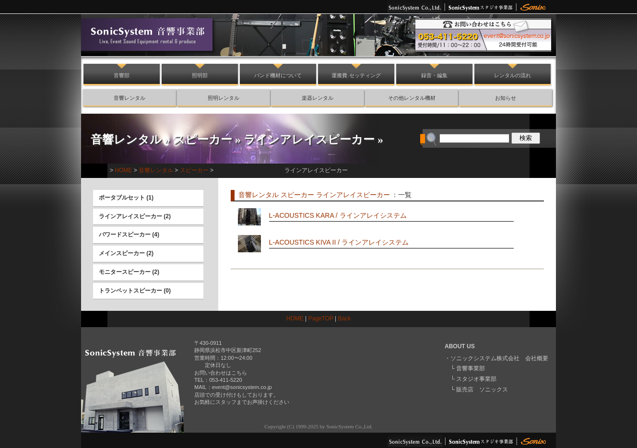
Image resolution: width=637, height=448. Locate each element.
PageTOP (320, 318)
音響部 (122, 75)
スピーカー (202, 139)
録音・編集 (434, 75)
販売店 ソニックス (482, 389)
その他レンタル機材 (412, 98)
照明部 (200, 75)
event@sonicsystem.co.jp (242, 387)
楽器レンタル (317, 98)
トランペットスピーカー (130, 290)
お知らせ (505, 98)
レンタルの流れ (512, 75)
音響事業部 (470, 368)
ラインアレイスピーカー (309, 139)
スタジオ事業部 (476, 379)
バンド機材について (278, 75)
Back (344, 318)
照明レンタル (223, 98)
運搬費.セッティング (355, 75)
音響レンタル (129, 98)
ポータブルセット (122, 197)
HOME (123, 170)
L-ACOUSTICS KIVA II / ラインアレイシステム (339, 242)
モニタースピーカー (125, 272)
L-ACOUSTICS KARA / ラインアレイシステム (338, 215)
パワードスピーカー (125, 234)
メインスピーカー (122, 253)
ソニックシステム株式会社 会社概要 (499, 358)
